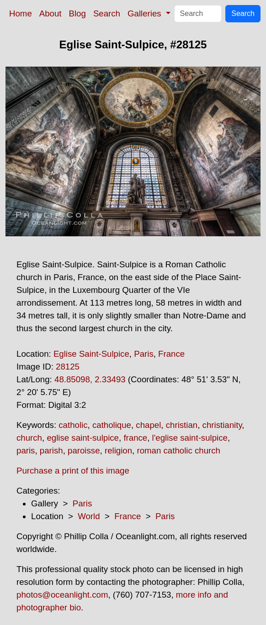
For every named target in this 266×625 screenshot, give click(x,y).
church (29, 438)
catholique (111, 425)
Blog (77, 13)
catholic (73, 425)
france (135, 438)
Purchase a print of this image (72, 470)
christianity (222, 425)
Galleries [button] (146, 13)
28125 (68, 366)
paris (25, 450)
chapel (148, 425)
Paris (144, 354)
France (171, 354)
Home (20, 13)
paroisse (84, 450)
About (50, 13)
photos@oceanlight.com (62, 594)
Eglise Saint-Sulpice (91, 354)
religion (118, 450)
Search (106, 13)
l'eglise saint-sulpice (190, 438)
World (89, 516)
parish (51, 450)
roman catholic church (178, 450)
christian (181, 425)
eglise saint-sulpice (83, 438)
